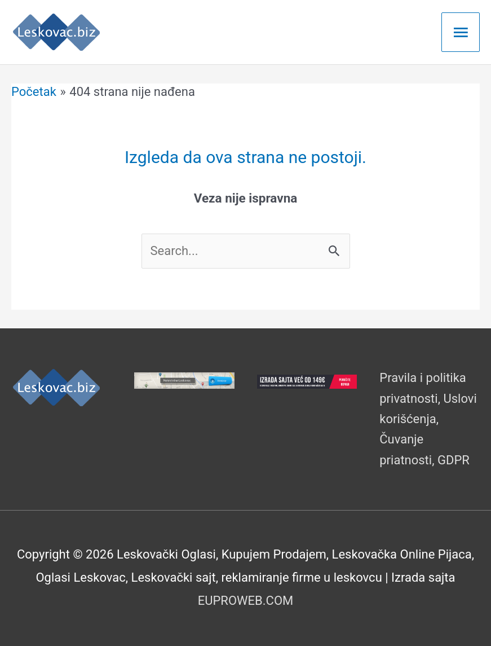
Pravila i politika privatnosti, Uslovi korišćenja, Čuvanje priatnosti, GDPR (428, 419)
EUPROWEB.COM (246, 601)
